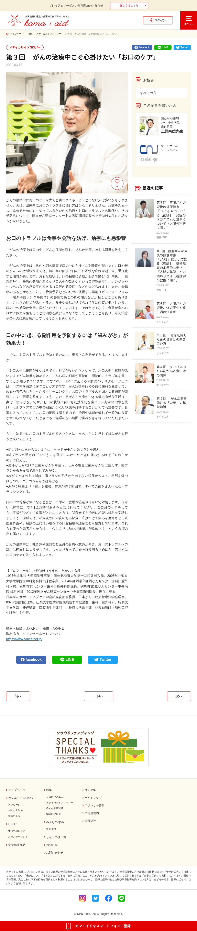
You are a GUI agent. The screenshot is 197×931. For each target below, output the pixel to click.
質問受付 (51, 829)
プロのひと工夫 (54, 796)
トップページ (17, 33)
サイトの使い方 (56, 837)
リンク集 (90, 790)
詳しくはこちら (129, 5)
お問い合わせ (54, 852)
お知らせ (52, 844)
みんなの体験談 (54, 808)
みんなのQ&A (55, 822)
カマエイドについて (21, 797)
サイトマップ (93, 797)
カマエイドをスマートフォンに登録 (103, 926)
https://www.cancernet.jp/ (24, 639)
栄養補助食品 (16, 844)
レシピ (12, 824)
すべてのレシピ (16, 831)
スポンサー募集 (95, 805)
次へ (179, 696)
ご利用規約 (92, 813)
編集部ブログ (53, 813)
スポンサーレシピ (18, 836)
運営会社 (90, 820)
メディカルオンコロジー (48, 33)
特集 (30, 33)
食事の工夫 (14, 816)
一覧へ (98, 696)
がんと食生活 (15, 810)
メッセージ (14, 804)
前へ (18, 696)
